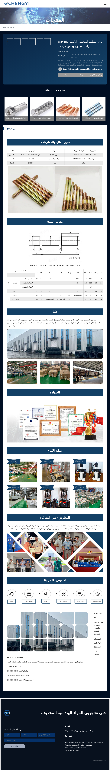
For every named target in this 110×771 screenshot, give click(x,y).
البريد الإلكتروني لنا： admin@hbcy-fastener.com (82, 69)
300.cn (100, 760)
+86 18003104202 (13, 671)
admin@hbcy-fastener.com (16, 675)
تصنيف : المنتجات (63, 51)
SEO (105, 760)
